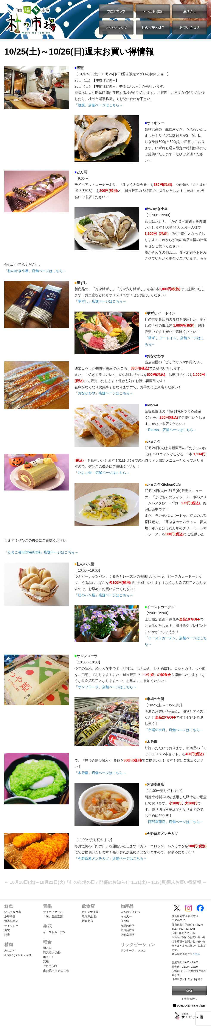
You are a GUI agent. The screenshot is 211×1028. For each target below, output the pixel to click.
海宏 (7, 930)
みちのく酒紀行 (130, 912)
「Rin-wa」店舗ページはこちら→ (171, 430)
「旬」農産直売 (53, 916)
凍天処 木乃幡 (52, 952)
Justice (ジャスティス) (18, 955)
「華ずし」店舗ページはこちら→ (100, 301)
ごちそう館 (50, 966)
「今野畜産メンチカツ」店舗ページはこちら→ (110, 858)
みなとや (10, 950)
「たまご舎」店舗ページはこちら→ (102, 473)
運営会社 (189, 11)
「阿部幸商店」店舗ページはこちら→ (174, 822)
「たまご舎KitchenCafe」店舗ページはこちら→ (41, 552)
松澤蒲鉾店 (128, 930)
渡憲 (7, 934)
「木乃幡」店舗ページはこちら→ (100, 773)
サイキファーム (53, 912)
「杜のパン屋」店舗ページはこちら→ (103, 595)
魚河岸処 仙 (89, 916)
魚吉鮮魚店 (11, 921)
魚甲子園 (10, 916)
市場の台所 (128, 925)
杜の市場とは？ (153, 27)
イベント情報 (153, 11)
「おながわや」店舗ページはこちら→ (103, 393)
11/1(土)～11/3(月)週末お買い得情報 (169, 882)
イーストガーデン (54, 932)
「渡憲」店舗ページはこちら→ (98, 105)
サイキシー (11, 925)
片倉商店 (87, 921)
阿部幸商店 (128, 934)
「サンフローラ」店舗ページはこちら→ (105, 687)
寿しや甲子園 (90, 912)
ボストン (48, 957)
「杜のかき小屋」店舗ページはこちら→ (35, 271)
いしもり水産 (12, 912)
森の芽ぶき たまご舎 (56, 970)
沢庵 (46, 961)
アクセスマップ (116, 27)
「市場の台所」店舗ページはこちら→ (174, 730)
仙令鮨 (125, 921)
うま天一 (126, 916)
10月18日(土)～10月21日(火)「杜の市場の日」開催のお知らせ (66, 882)
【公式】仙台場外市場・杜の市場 (30, 19)
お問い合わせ (189, 27)
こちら (196, 954)
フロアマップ (116, 11)
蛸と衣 (47, 948)
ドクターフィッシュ (133, 950)
